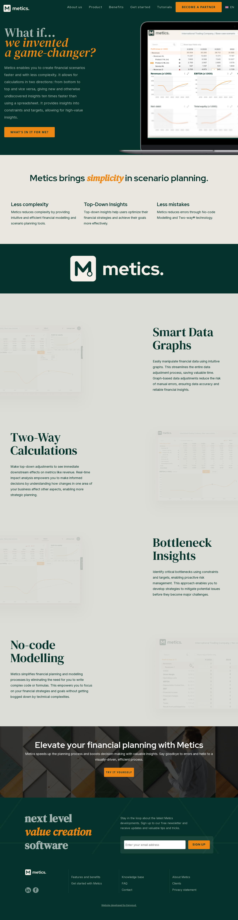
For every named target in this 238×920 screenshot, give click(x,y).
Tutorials (164, 7)
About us (74, 7)
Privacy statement (184, 883)
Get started (140, 7)
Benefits (116, 7)
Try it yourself (119, 772)
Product (95, 7)
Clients (176, 877)
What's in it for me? (29, 132)
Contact (127, 883)
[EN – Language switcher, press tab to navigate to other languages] (229, 7)
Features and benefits (85, 870)
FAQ (124, 877)
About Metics (181, 870)
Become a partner (198, 7)
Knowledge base (133, 870)
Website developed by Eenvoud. (118, 898)
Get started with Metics (86, 877)
